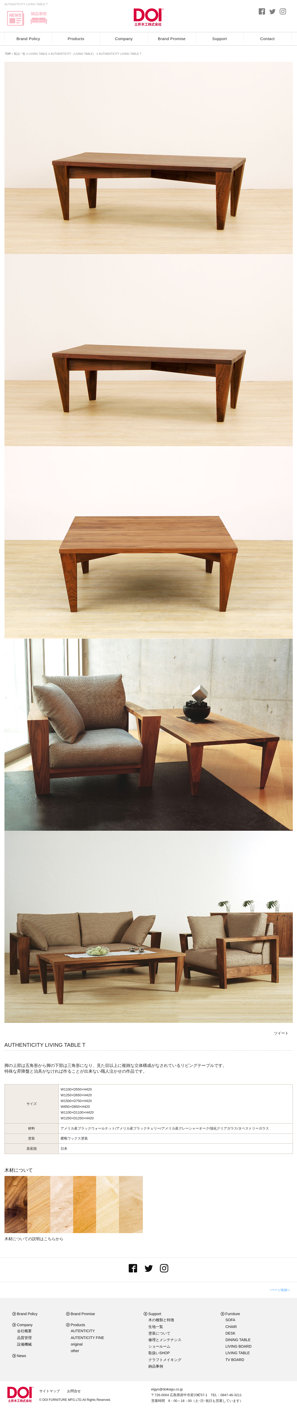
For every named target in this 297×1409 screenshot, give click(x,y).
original (77, 1344)
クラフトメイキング (164, 1360)
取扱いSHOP (159, 1353)
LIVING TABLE (237, 1353)
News (19, 1356)
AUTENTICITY (83, 1331)
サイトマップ (49, 1391)
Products (76, 38)
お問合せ (74, 1391)
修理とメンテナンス (164, 1340)
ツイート (281, 1033)
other (75, 1351)
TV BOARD (234, 1360)
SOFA (230, 1320)
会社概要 (24, 1331)
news (15, 18)
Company (124, 38)
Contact (267, 38)
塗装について (159, 1333)
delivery (38, 18)
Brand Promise (172, 38)
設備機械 (24, 1344)
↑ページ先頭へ (280, 1290)
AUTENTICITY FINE (87, 1338)
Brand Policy (28, 38)
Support (219, 38)
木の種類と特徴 (161, 1320)
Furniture (230, 1314)
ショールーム (159, 1346)
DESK (230, 1333)
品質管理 (24, 1338)
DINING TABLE (238, 1340)
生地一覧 (155, 1327)
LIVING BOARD (238, 1346)
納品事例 (155, 1366)
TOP (7, 53)
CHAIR (231, 1327)
